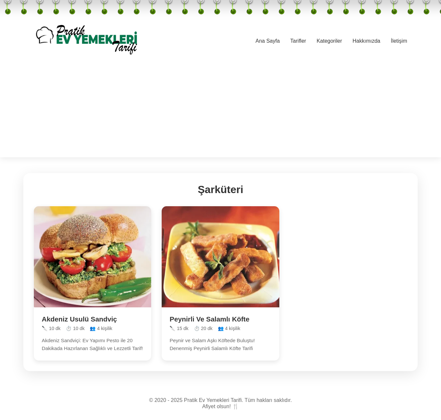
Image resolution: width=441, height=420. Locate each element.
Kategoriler (329, 41)
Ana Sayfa (268, 41)
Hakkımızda (366, 41)
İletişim (399, 41)
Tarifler (298, 41)
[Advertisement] (220, 111)
